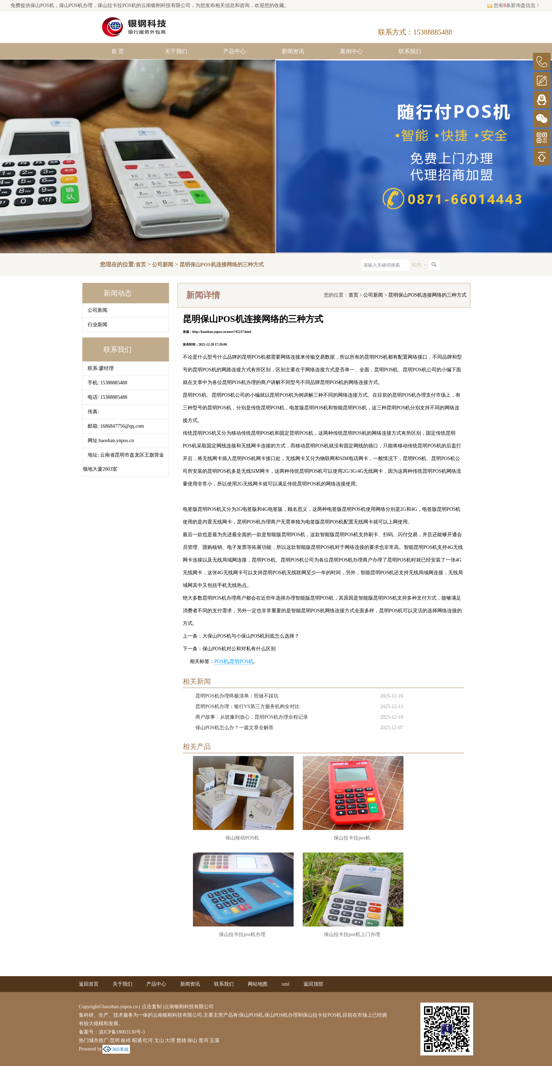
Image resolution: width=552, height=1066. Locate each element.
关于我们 (176, 51)
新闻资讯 (293, 51)
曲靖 (126, 1040)
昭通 (137, 1040)
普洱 (203, 1040)
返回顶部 (313, 984)
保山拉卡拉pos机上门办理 (352, 934)
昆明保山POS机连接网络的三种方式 (222, 264)
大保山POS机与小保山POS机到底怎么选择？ (250, 636)
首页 (141, 264)
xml (285, 984)
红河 (148, 1040)
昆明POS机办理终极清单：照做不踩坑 (236, 696)
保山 (192, 1040)
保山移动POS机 (242, 838)
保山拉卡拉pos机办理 (242, 934)
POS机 (221, 661)
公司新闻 (162, 264)
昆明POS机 (241, 661)
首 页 (117, 51)
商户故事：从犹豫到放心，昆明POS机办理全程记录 (251, 717)
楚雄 (181, 1040)
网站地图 (258, 984)
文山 (159, 1040)
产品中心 (234, 51)
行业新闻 (97, 324)
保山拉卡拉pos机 (352, 838)
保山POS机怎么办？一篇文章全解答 (234, 727)
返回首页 (89, 984)
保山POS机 (42, 5)
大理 (170, 1040)
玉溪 (214, 1040)
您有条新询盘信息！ (513, 5)
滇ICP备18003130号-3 (122, 1032)
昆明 (115, 1040)
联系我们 (410, 51)
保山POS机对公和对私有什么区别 (239, 648)
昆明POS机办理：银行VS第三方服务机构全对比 (247, 706)
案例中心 (351, 51)
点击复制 (152, 1006)
